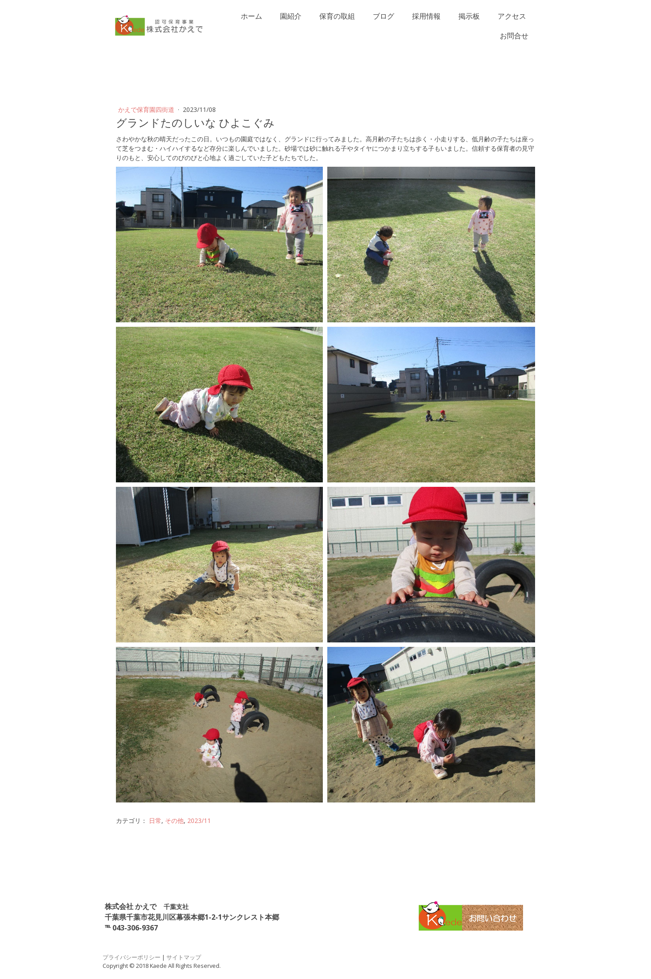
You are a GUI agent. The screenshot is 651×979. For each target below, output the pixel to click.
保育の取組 (337, 16)
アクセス (512, 16)
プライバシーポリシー (132, 957)
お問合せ (514, 36)
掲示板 (469, 16)
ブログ (383, 16)
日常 (155, 820)
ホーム (251, 16)
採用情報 (426, 16)
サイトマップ (183, 957)
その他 (174, 820)
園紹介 (290, 16)
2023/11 (199, 820)
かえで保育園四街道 (147, 109)
